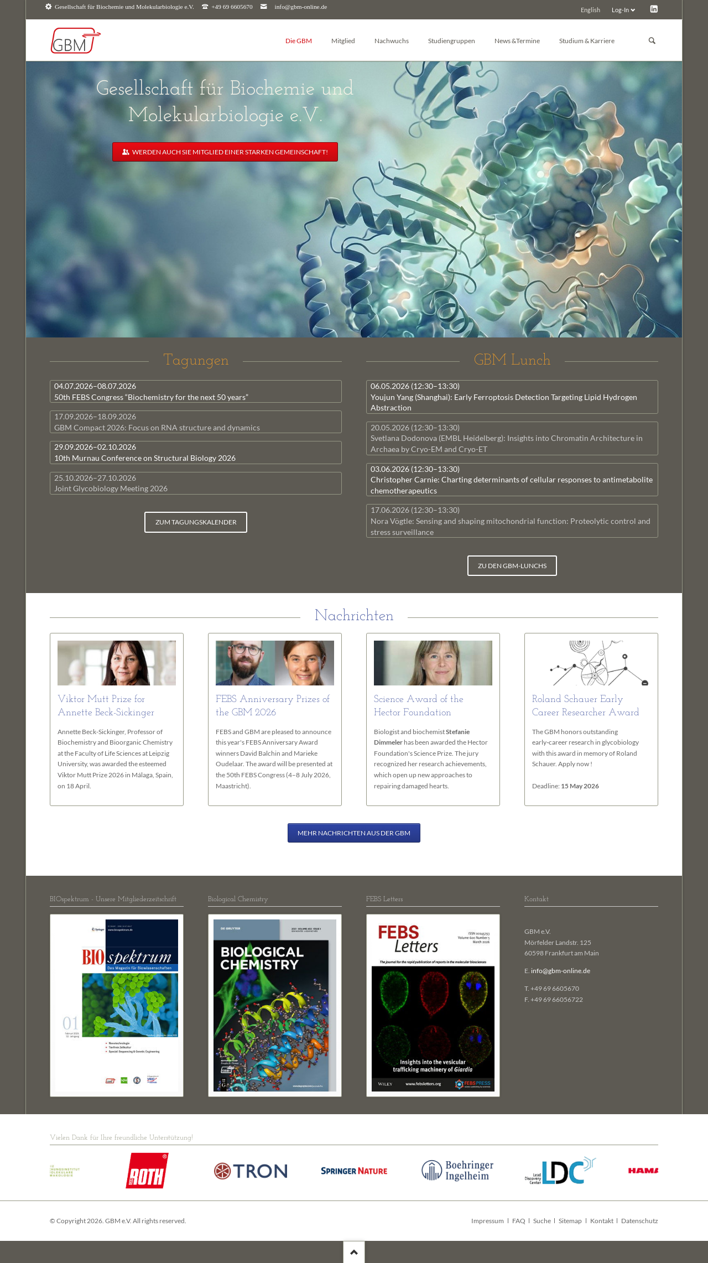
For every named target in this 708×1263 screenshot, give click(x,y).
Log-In (620, 9)
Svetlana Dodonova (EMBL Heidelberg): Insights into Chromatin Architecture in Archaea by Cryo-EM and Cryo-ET (507, 438)
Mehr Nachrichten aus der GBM (354, 833)
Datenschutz (639, 1221)
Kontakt (601, 1221)
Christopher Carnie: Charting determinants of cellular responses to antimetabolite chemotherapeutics (512, 479)
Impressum (487, 1221)
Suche (542, 1221)
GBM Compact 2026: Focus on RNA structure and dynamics (157, 422)
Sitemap (570, 1221)
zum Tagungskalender (196, 522)
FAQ (518, 1221)
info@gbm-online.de (301, 7)
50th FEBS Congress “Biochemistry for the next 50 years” (151, 391)
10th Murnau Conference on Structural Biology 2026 (145, 452)
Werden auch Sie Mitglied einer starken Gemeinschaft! (229, 152)
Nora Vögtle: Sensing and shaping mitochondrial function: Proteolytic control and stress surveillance (510, 520)
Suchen (652, 40)
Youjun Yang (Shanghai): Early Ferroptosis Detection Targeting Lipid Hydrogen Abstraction (504, 396)
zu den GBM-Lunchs (512, 566)
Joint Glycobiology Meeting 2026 (111, 483)
